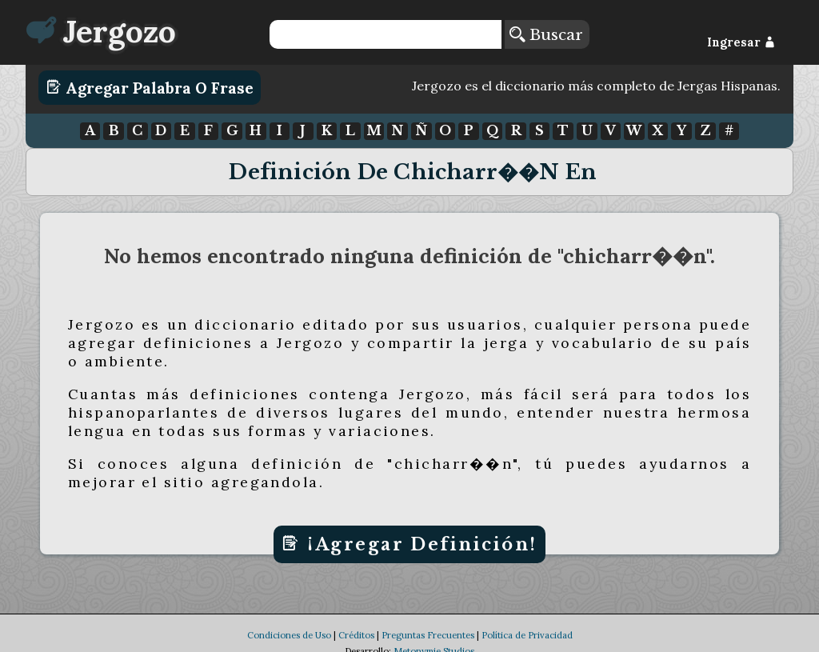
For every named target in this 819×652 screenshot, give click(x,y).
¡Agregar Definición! (409, 544)
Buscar (546, 34)
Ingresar (741, 42)
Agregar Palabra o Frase (150, 87)
